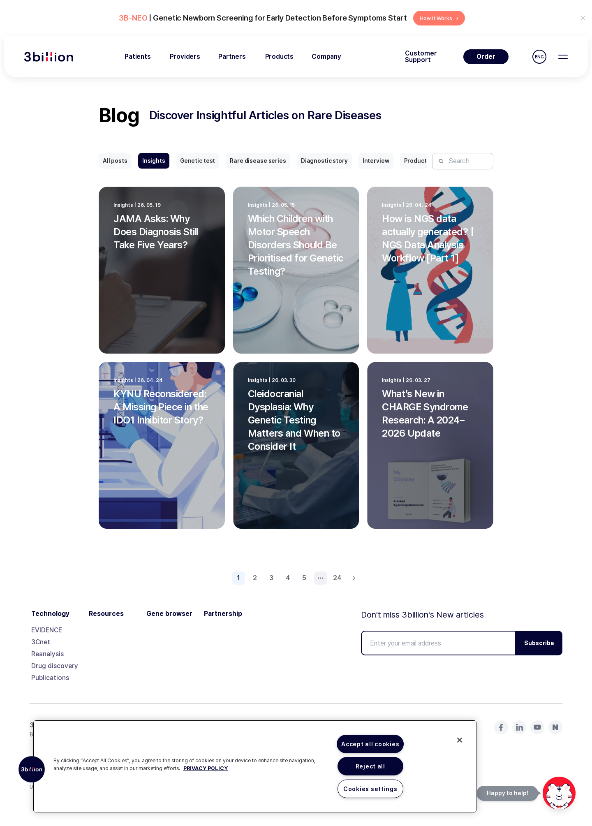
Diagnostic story (324, 160)
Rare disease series (258, 160)
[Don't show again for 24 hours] (583, 18)
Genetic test (197, 160)
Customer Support (421, 56)
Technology (50, 614)
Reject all (370, 766)
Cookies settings (370, 788)
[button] (31, 769)
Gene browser (169, 614)
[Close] (460, 740)
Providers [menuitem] (185, 56)
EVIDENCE (46, 630)
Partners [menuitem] (232, 56)
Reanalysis (47, 654)
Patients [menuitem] (138, 56)
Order (485, 56)
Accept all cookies (370, 743)
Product (415, 160)
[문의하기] (559, 793)
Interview (376, 160)
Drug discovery (54, 666)
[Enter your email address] (438, 643)
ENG (539, 56)
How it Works (439, 18)
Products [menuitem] (279, 56)
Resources (106, 614)
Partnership (223, 614)
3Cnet (40, 642)
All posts (115, 160)
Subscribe (539, 643)
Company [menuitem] (326, 56)
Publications (50, 678)
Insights (153, 160)
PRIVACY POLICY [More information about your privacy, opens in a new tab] (205, 768)
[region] (255, 766)
